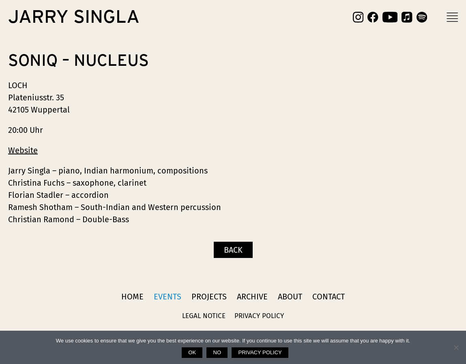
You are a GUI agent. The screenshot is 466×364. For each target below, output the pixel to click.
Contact (328, 296)
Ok (192, 352)
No (217, 352)
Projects (209, 296)
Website (23, 150)
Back (233, 250)
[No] (456, 347)
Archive (252, 296)
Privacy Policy (259, 316)
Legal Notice (203, 316)
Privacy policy (260, 352)
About (290, 296)
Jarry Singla (74, 17)
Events (167, 296)
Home (132, 296)
